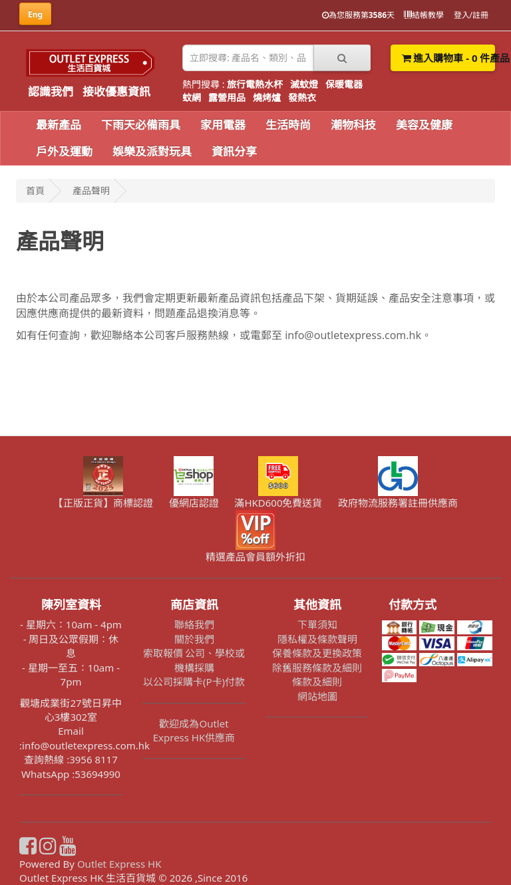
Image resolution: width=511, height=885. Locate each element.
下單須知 (317, 624)
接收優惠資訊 (116, 91)
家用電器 (223, 124)
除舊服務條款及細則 (317, 667)
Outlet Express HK (119, 863)
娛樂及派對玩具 (152, 151)
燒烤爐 (267, 97)
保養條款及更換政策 (317, 653)
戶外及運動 (64, 151)
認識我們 (50, 91)
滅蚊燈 (304, 84)
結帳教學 (424, 15)
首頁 (35, 190)
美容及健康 (424, 124)
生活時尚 (288, 124)
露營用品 (227, 97)
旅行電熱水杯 (255, 84)
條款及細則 (317, 681)
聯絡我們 (194, 624)
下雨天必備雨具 (140, 124)
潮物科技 (353, 124)
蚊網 (191, 97)
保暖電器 (344, 84)
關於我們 (194, 639)
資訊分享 (234, 151)
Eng (35, 14)
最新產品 (58, 124)
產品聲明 (91, 190)
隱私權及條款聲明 (317, 639)
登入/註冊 (471, 15)
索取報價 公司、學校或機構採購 (194, 660)
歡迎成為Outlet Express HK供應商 (194, 730)
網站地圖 (317, 696)
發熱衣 (302, 97)
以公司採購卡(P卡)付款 (194, 681)
